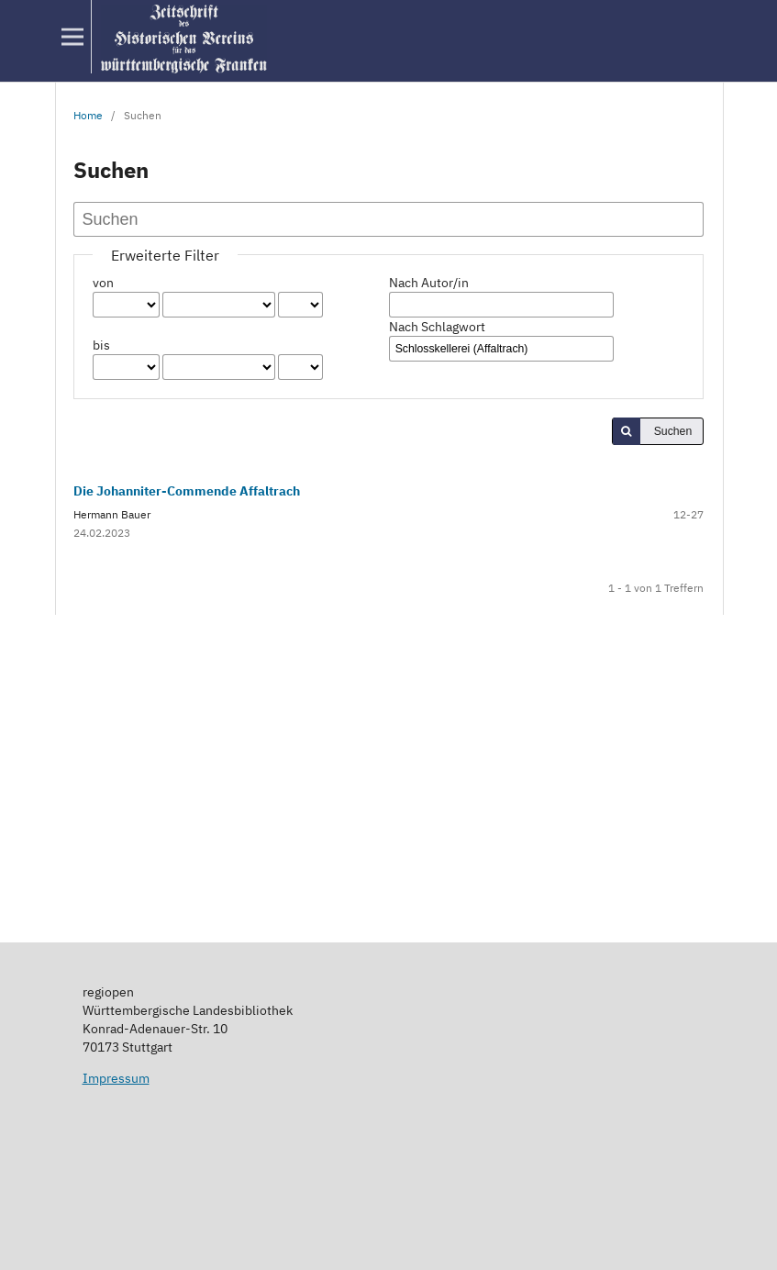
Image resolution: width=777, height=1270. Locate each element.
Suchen (673, 431)
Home (88, 114)
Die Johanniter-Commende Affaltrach (186, 491)
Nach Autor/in (429, 282)
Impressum (116, 1078)
